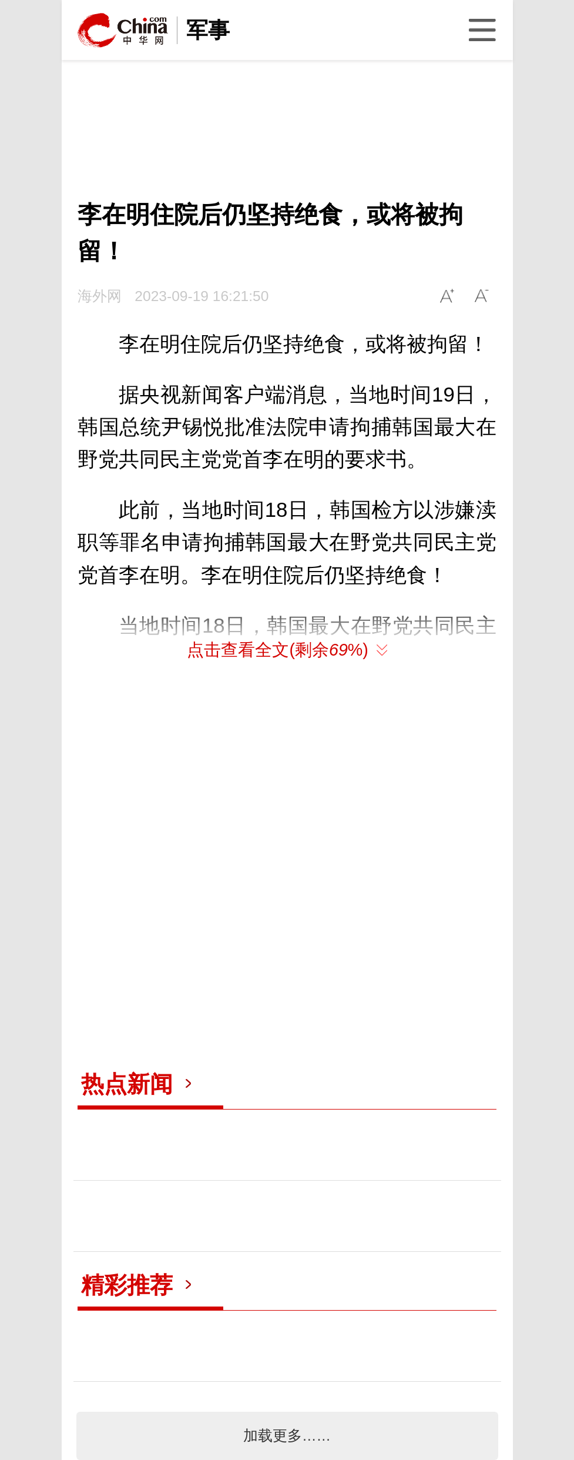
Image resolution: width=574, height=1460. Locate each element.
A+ (446, 296)
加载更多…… (287, 1436)
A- (482, 296)
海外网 (100, 296)
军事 (208, 30)
